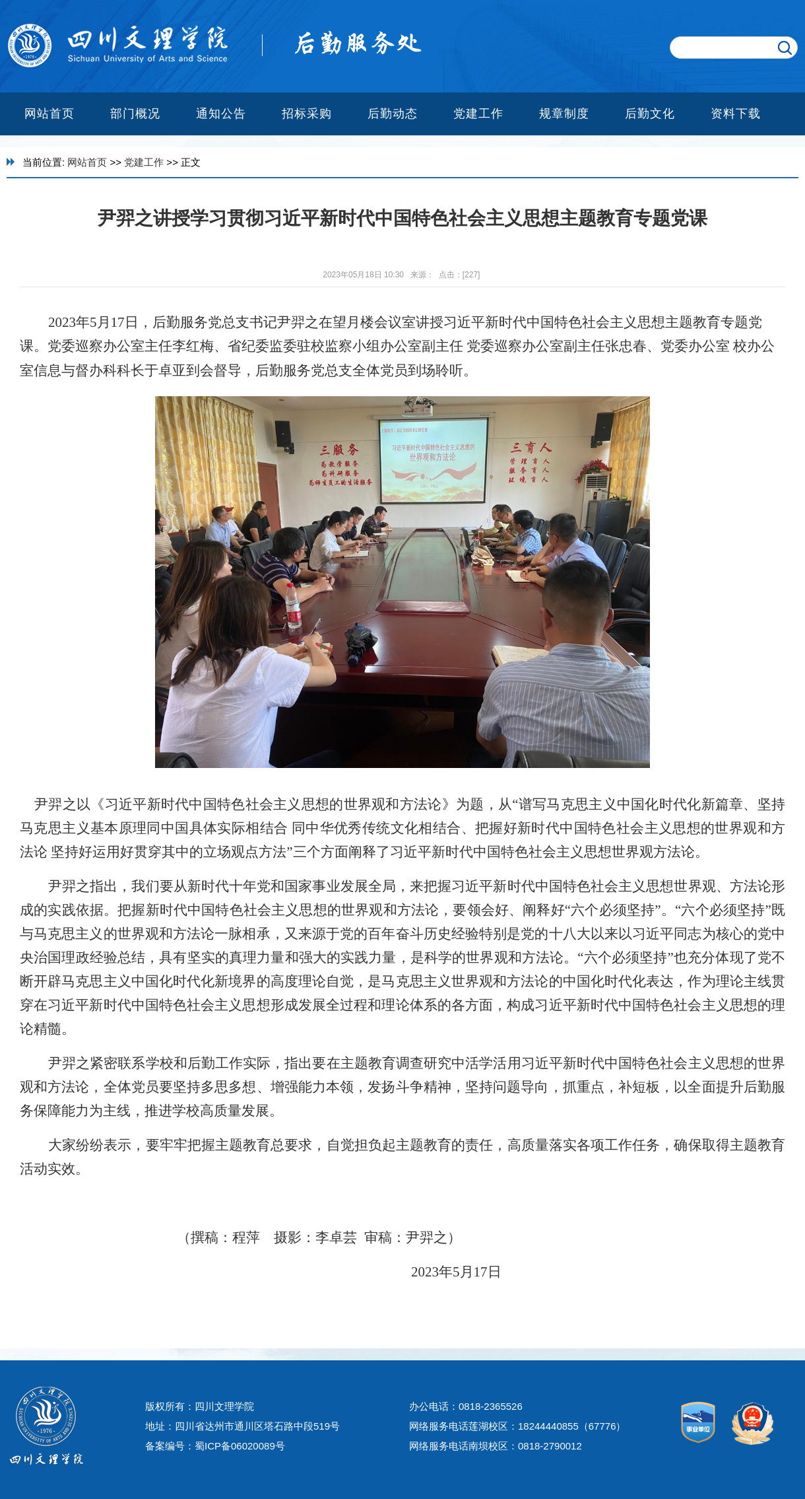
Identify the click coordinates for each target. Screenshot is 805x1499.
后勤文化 (650, 113)
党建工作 (478, 113)
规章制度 (564, 113)
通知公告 (221, 113)
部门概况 (135, 113)
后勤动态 (393, 113)
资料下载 (736, 113)
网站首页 (49, 113)
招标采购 (307, 113)
